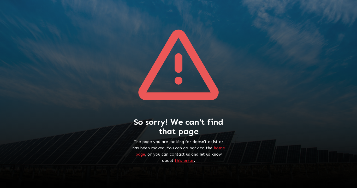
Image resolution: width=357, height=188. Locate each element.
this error (184, 160)
